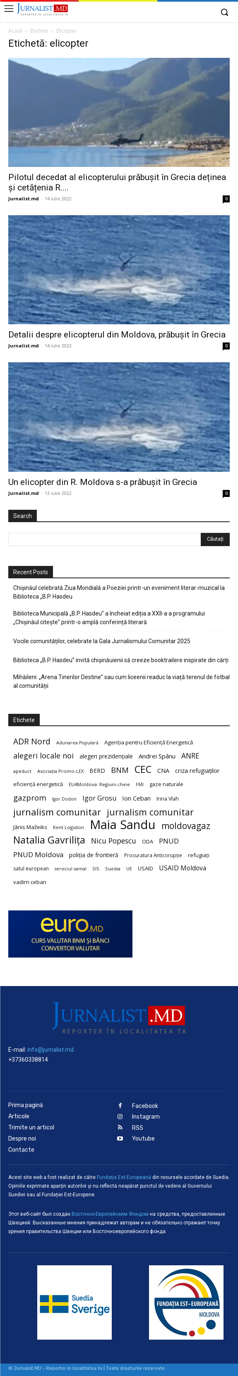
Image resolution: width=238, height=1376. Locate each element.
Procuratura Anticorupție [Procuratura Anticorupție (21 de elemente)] (153, 855)
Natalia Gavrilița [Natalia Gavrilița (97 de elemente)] (49, 840)
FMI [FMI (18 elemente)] (140, 784)
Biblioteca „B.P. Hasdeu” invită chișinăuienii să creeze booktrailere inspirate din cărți (120, 660)
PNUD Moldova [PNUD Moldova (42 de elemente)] (38, 854)
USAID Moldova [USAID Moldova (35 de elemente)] (182, 868)
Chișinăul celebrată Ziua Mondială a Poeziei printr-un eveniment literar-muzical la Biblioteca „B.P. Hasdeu (119, 592)
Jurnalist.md (23, 198)
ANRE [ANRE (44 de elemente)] (190, 755)
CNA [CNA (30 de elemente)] (163, 771)
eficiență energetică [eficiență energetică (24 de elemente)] (38, 784)
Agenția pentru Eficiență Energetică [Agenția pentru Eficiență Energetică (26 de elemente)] (148, 742)
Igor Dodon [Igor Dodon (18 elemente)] (64, 799)
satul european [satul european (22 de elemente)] (31, 868)
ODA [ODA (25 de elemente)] (147, 841)
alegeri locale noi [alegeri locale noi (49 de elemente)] (43, 755)
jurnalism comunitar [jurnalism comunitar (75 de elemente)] (150, 812)
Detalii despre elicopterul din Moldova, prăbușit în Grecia (117, 335)
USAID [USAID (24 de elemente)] (145, 868)
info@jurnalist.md (50, 1049)
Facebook (145, 1106)
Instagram (146, 1116)
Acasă (15, 30)
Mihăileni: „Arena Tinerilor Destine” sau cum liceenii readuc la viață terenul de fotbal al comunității (121, 681)
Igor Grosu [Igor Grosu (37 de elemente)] (99, 798)
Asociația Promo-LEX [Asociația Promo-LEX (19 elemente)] (60, 771)
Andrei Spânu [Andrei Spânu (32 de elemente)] (157, 756)
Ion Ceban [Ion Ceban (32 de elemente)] (136, 798)
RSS (137, 1127)
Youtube (143, 1138)
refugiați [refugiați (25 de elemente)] (198, 855)
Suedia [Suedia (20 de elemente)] (112, 868)
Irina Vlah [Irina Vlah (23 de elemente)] (167, 798)
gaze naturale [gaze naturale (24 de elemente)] (166, 784)
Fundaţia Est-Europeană (124, 1177)
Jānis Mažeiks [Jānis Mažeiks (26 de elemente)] (30, 827)
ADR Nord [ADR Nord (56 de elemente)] (31, 741)
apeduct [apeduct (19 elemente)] (22, 771)
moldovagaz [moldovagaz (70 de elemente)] (185, 826)
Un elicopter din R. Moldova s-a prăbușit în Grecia (102, 482)
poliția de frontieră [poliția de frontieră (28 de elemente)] (93, 855)
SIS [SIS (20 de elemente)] (95, 868)
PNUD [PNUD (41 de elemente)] (169, 841)
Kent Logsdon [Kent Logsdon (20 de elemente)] (68, 827)
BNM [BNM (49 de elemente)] (120, 770)
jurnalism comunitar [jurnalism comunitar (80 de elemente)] (57, 812)
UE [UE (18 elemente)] (129, 869)
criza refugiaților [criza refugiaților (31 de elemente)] (197, 770)
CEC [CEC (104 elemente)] (143, 769)
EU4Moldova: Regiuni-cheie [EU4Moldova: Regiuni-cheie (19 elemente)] (99, 784)
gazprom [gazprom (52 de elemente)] (29, 797)
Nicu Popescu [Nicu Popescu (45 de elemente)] (113, 841)
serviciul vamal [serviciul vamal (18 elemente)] (71, 869)
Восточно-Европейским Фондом (110, 1214)
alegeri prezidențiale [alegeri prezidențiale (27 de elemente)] (106, 756)
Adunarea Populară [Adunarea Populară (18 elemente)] (77, 743)
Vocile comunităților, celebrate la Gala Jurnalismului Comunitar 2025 (101, 641)
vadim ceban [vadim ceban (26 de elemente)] (29, 882)
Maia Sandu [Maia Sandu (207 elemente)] (123, 824)
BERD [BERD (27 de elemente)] (97, 771)
